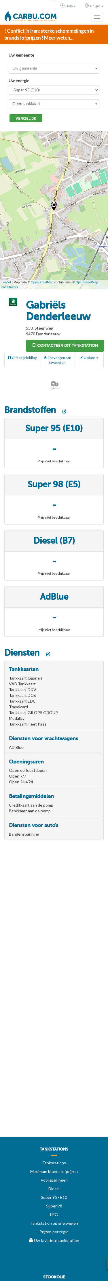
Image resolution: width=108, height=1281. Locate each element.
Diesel (54, 1188)
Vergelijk (26, 118)
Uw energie (19, 80)
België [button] (94, 5)
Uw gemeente (21, 55)
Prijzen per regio (54, 1231)
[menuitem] (54, 1151)
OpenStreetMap (42, 282)
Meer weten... (58, 38)
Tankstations (54, 1162)
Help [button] (67, 5)
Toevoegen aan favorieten (57, 360)
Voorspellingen (54, 1180)
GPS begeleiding (22, 357)
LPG (54, 1214)
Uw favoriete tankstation (54, 1240)
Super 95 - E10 (54, 1197)
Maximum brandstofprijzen (54, 1171)
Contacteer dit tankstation (65, 345)
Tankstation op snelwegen (54, 1223)
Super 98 (54, 1205)
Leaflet (6, 282)
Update (89, 357)
